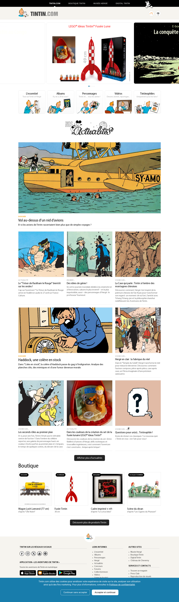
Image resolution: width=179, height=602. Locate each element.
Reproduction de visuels (141, 577)
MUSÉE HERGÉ (100, 3)
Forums (97, 569)
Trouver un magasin (139, 571)
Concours (98, 566)
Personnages (99, 558)
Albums (97, 555)
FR (158, 13)
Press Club (135, 574)
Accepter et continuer (105, 592)
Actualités (98, 564)
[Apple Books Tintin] (47, 574)
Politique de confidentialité (122, 584)
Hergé (96, 561)
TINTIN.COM (54, 3)
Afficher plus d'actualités (89, 458)
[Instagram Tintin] (28, 553)
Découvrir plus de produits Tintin (89, 522)
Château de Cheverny (140, 561)
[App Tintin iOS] (28, 574)
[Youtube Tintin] (39, 553)
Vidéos (97, 575)
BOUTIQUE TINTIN (76, 3)
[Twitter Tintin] (33, 553)
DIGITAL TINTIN (123, 3)
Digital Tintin (136, 558)
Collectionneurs (101, 572)
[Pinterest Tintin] (45, 553)
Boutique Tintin (137, 555)
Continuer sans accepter (75, 592)
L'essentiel (98, 552)
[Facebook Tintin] (22, 553)
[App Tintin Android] (68, 574)
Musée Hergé (136, 552)
